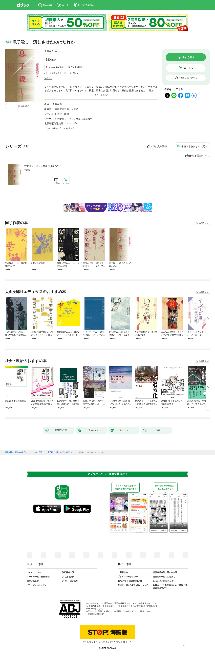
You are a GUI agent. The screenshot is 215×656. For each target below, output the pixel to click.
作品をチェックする (188, 78)
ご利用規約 (123, 572)
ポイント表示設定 (70, 581)
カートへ (188, 68)
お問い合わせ (33, 581)
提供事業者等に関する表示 (165, 572)
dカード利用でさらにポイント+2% (60, 73)
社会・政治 (63, 113)
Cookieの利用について (163, 581)
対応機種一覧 (68, 572)
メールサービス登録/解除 (38, 576)
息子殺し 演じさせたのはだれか (41, 165)
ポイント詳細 (75, 67)
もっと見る (201, 223)
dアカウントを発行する (95, 642)
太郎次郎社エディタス (66, 108)
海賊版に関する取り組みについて (133, 585)
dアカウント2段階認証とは (130, 581)
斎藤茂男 (49, 51)
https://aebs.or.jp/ (96, 614)
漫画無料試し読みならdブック (16, 452)
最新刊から (203, 155)
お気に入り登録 (158, 146)
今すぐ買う (188, 57)
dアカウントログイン (36, 585)
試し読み (25, 106)
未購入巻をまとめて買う (194, 146)
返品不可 (48, 78)
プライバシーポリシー (128, 576)
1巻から (189, 155)
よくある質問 (68, 576)
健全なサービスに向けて (164, 576)
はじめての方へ (34, 572)
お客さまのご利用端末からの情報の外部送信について (170, 586)
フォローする (56, 51)
